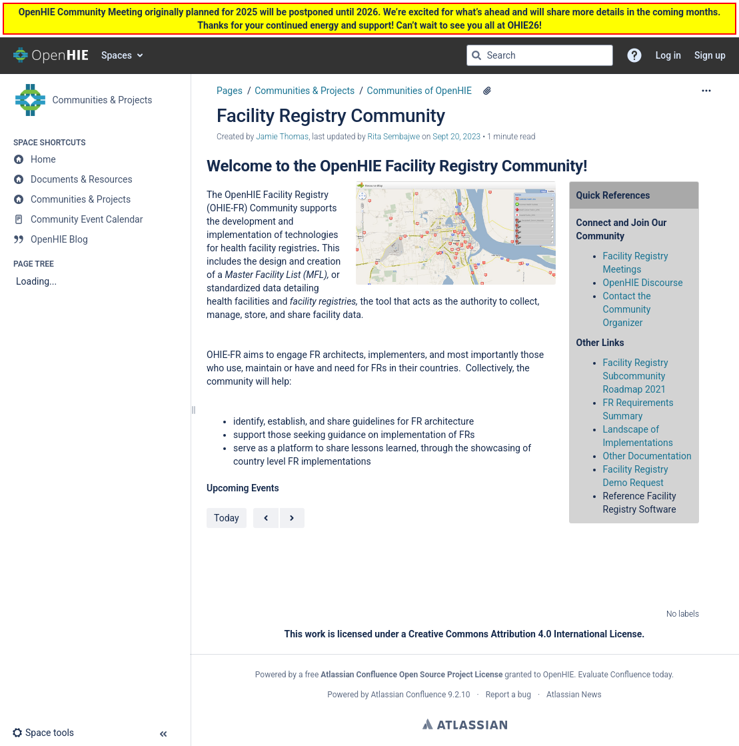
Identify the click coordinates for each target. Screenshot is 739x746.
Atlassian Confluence (408, 694)
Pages (230, 90)
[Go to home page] (51, 55)
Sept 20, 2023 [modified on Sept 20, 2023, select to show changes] (456, 136)
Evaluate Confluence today (625, 674)
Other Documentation (647, 456)
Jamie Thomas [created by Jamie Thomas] (282, 136)
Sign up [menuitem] (710, 55)
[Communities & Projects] (95, 199)
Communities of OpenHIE (419, 90)
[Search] (476, 55)
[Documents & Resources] (95, 179)
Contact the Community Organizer (627, 309)
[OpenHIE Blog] (95, 239)
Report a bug (508, 694)
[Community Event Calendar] (95, 219)
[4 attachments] (487, 90)
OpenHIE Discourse (643, 282)
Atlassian (464, 724)
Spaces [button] (116, 55)
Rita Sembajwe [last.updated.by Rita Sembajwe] (394, 136)
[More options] (706, 91)
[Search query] (539, 55)
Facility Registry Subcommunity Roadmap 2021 (635, 376)
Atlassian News (574, 694)
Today (226, 518)
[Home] (95, 159)
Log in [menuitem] (668, 55)
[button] (634, 55)
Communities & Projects (305, 90)
